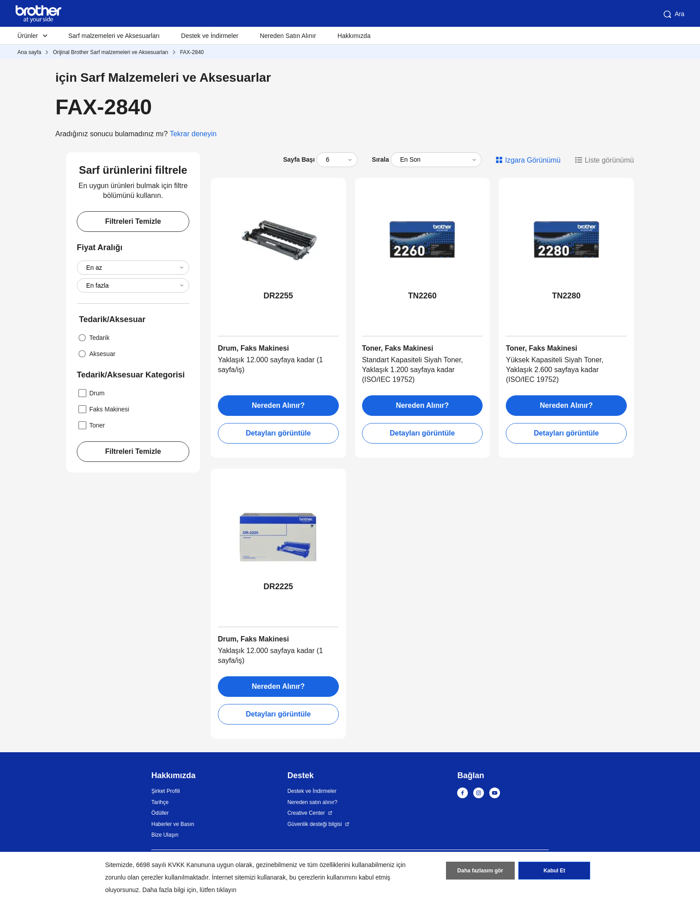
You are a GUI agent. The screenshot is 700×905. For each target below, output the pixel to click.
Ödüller (160, 813)
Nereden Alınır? (278, 405)
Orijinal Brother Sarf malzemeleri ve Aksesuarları (110, 52)
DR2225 (278, 586)
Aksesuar (96, 353)
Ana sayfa (29, 52)
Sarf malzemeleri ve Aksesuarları (114, 35)
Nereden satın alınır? (313, 802)
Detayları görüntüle (278, 433)
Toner (91, 425)
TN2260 (422, 295)
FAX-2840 (192, 52)
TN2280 (566, 295)
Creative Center (306, 813)
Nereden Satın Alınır (288, 35)
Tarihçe (160, 802)
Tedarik (93, 337)
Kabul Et (554, 870)
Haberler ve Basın (172, 824)
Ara (673, 14)
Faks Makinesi (103, 409)
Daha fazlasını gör (480, 870)
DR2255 (278, 295)
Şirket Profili (165, 791)
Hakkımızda (354, 35)
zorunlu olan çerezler (134, 877)
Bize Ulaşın (165, 835)
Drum (90, 393)
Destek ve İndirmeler (209, 35)
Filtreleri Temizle (133, 221)
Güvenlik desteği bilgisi (315, 824)
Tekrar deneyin (193, 134)
